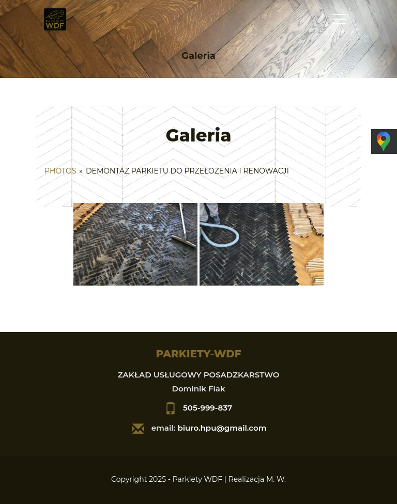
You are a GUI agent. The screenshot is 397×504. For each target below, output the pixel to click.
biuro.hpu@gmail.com (221, 428)
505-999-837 (207, 408)
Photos (60, 171)
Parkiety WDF (197, 479)
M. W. (276, 479)
